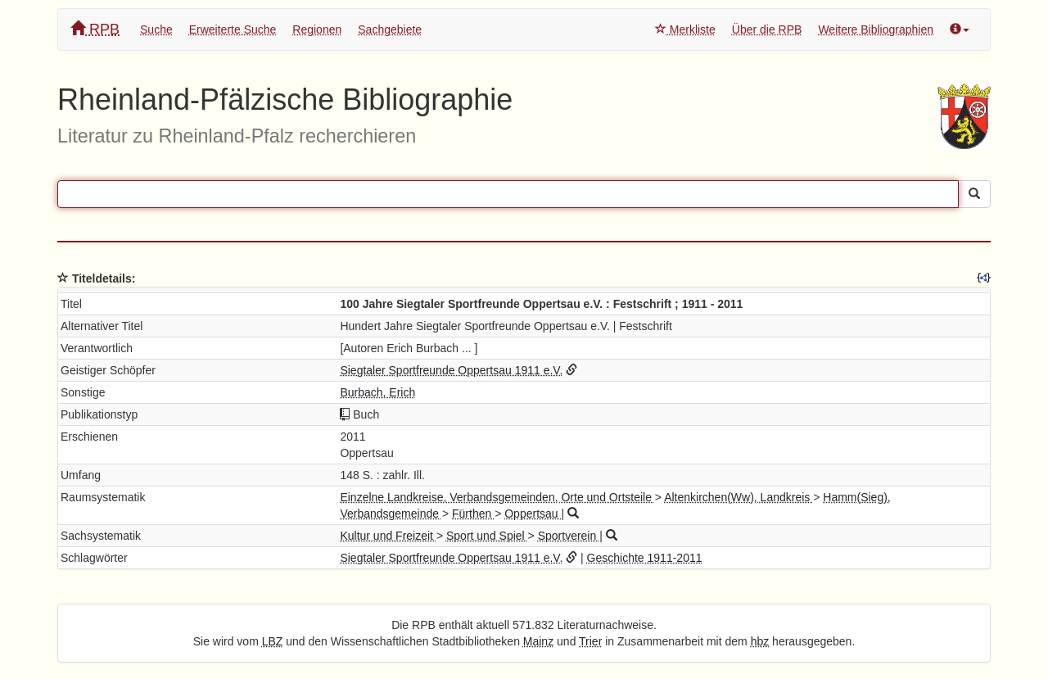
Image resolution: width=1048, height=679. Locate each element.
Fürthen (473, 513)
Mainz (538, 641)
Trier (590, 641)
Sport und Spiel (487, 535)
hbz (760, 641)
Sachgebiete (390, 29)
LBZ (272, 641)
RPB (95, 29)
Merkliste (685, 29)
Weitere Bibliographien (875, 29)
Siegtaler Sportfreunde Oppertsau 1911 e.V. (451, 370)
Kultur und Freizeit (388, 535)
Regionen (316, 29)
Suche (156, 29)
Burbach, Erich (377, 392)
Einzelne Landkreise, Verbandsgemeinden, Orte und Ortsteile (497, 497)
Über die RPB (767, 29)
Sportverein (568, 535)
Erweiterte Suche (233, 29)
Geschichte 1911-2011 (644, 557)
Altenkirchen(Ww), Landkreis (738, 497)
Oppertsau (532, 513)
